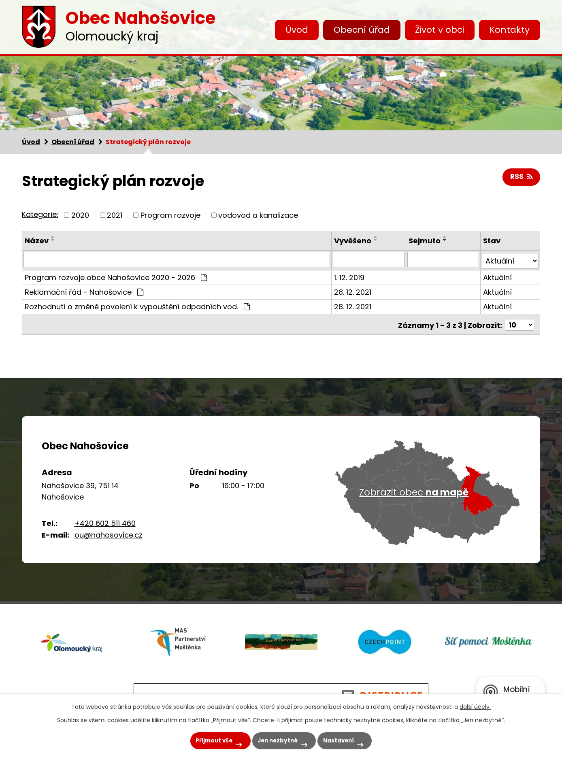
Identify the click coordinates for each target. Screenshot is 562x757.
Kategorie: (40, 214)
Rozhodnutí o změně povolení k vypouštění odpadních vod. (137, 305)
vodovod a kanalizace (258, 215)
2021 (114, 215)
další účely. (475, 705)
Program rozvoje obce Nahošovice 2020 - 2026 (116, 276)
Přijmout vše (205, 740)
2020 (80, 215)
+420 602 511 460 (105, 523)
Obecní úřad (362, 29)
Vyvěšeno (353, 241)
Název (37, 241)
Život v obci (439, 29)
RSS (521, 177)
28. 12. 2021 (353, 290)
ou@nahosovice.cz (109, 535)
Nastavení (343, 740)
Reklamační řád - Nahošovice (84, 290)
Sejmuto (425, 241)
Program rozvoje (170, 215)
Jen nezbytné (275, 740)
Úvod (296, 29)
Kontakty (510, 29)
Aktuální (497, 276)
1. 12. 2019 (350, 276)
